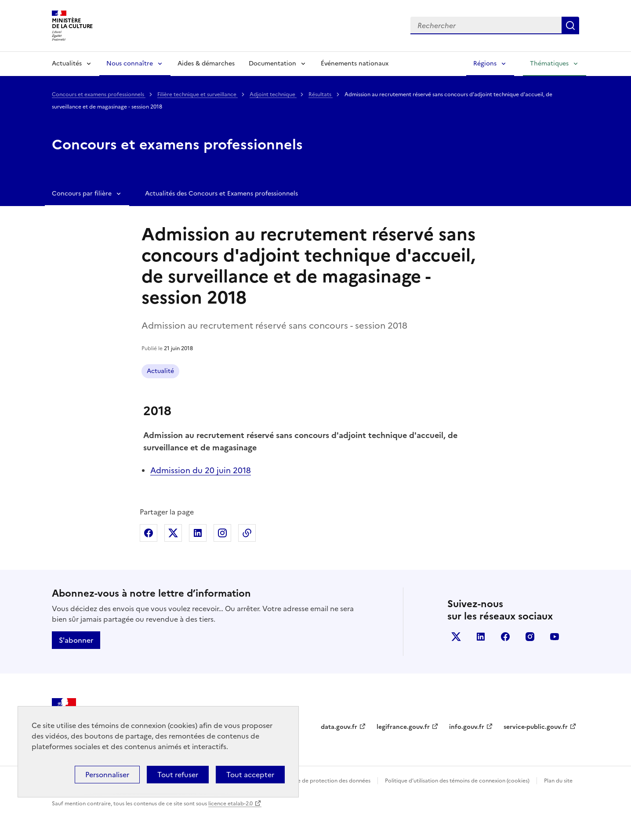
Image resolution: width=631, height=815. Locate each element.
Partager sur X (173, 533)
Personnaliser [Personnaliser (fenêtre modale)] (107, 774)
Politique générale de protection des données (312, 781)
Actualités (67, 63)
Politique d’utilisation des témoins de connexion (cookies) (457, 781)
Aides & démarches (206, 63)
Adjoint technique (273, 94)
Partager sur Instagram (222, 533)
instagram (530, 636)
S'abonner (76, 640)
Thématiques (549, 63)
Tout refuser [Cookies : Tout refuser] (177, 774)
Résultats (320, 94)
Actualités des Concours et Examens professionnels (221, 193)
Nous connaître (129, 63)
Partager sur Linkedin (198, 533)
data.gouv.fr (339, 727)
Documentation (272, 63)
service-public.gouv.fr (536, 727)
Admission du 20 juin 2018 (200, 470)
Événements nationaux (354, 63)
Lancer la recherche (570, 25)
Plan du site (558, 781)
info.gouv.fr (466, 727)
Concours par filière (82, 193)
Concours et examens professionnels (98, 94)
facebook (505, 636)
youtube (554, 636)
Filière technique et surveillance (197, 94)
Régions (485, 63)
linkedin (481, 636)
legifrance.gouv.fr (403, 727)
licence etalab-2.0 (230, 804)
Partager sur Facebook (148, 533)
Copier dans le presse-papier (247, 533)
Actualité (160, 371)
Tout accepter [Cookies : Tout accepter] (250, 774)
